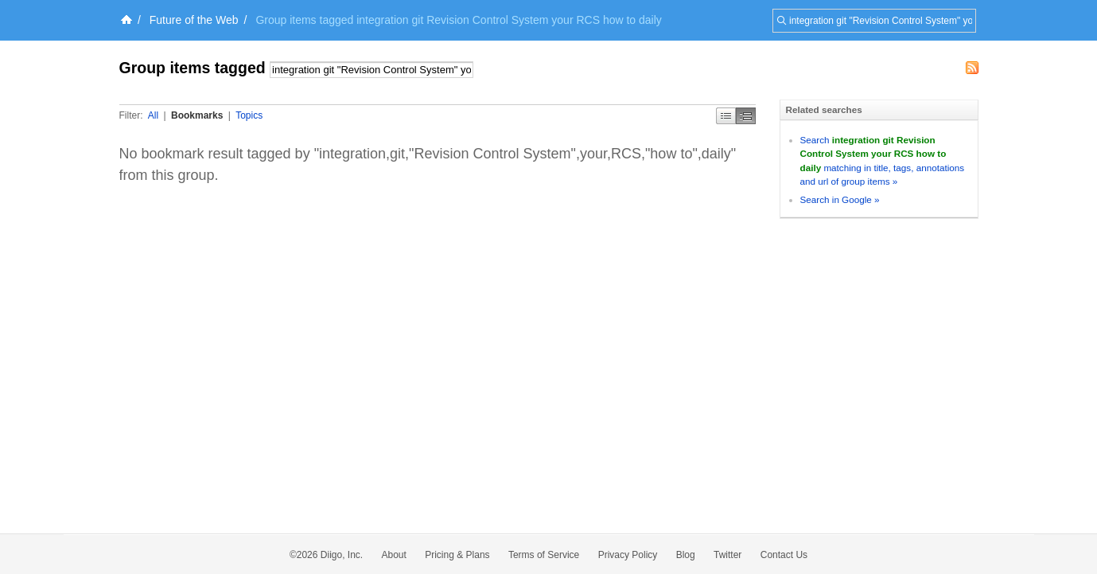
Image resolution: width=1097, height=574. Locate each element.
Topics (249, 115)
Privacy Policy (628, 554)
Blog (685, 554)
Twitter (727, 554)
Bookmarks (197, 115)
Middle (746, 115)
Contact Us (784, 554)
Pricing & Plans (457, 554)
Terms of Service (543, 554)
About (394, 554)
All (153, 115)
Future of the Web (194, 20)
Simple (726, 115)
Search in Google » (840, 199)
